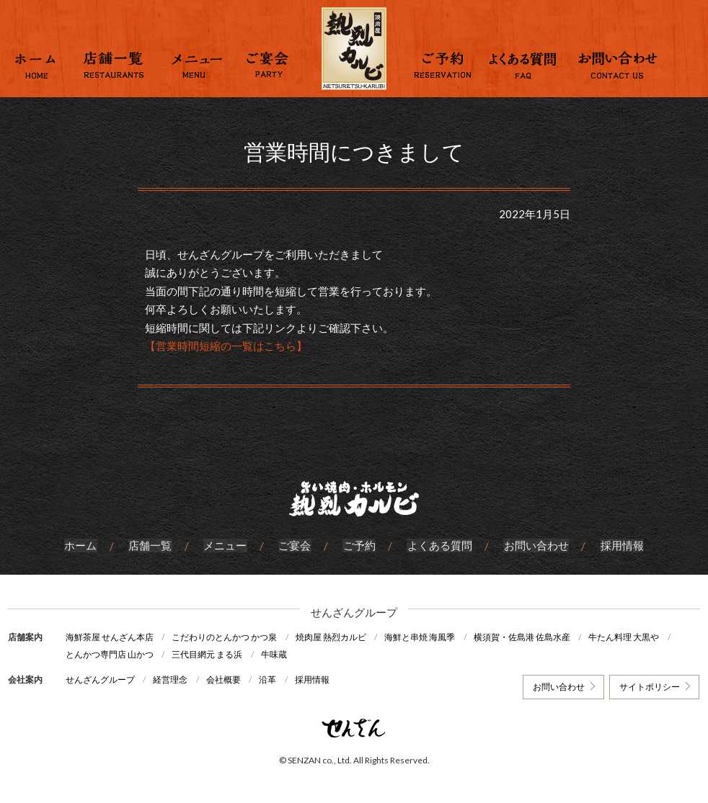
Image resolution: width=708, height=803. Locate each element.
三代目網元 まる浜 (208, 654)
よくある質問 (438, 545)
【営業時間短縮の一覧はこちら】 (226, 345)
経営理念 (171, 678)
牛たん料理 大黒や (629, 637)
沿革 (271, 678)
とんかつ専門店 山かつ (110, 654)
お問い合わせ (534, 545)
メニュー (226, 545)
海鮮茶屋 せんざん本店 (110, 637)
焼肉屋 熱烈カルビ (333, 637)
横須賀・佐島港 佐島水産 (526, 637)
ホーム (83, 545)
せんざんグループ (100, 678)
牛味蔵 (276, 654)
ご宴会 (295, 545)
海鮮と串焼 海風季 (423, 637)
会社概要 (225, 678)
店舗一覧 (152, 545)
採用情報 (619, 545)
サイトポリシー (649, 686)
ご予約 (358, 545)
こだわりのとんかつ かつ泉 (225, 637)
